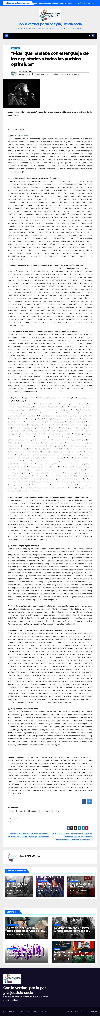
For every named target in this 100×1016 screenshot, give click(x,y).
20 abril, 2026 (14, 935)
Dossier (57, 925)
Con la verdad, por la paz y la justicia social (50, 24)
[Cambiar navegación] (48, 36)
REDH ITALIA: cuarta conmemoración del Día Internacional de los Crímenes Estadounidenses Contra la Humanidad (72, 837)
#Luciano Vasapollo (59, 74)
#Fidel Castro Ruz (42, 74)
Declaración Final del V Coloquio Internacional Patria (26, 954)
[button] (89, 36)
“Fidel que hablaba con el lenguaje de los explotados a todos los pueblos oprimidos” (49, 59)
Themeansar (42, 1011)
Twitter (76, 1011)
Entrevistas (15, 48)
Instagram (93, 1011)
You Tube (84, 1011)
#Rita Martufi (74, 74)
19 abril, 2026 (61, 935)
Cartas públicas (13, 925)
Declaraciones (12, 949)
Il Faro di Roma (21, 136)
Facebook (69, 1011)
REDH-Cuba (27, 71)
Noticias (57, 949)
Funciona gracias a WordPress (14, 1011)
